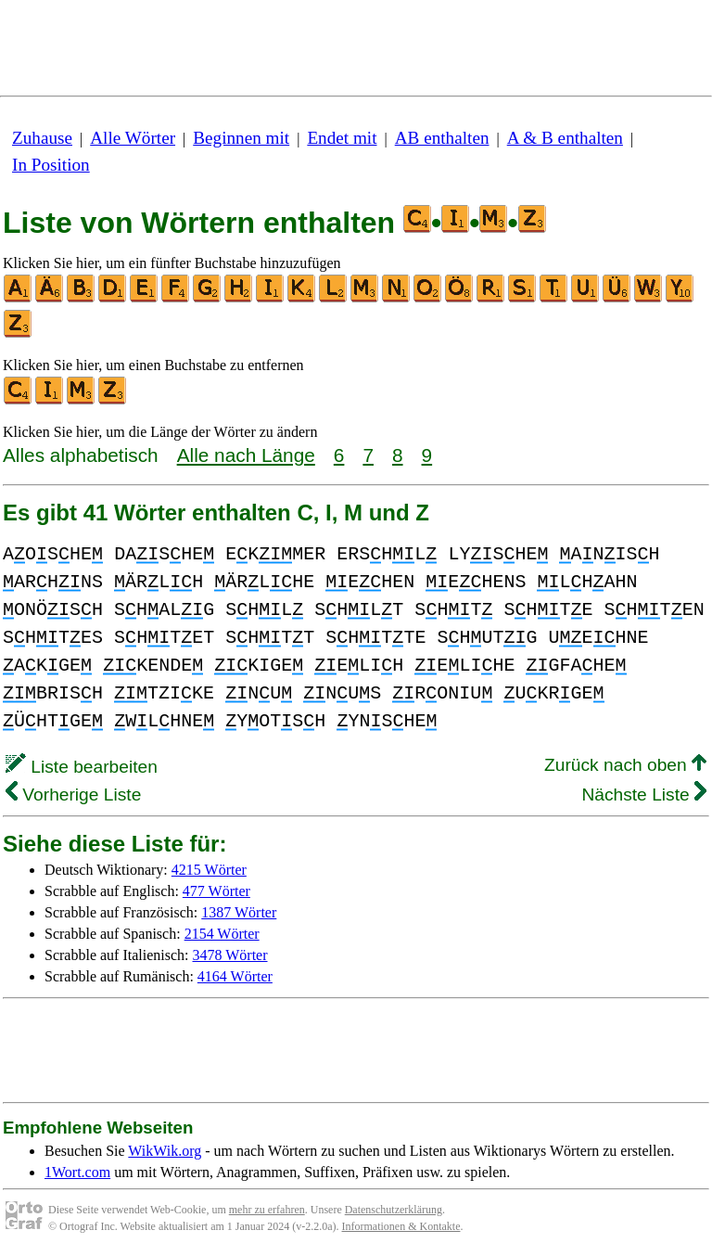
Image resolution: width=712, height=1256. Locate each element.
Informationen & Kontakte (401, 1226)
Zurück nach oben (625, 765)
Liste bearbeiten (82, 766)
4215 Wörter (209, 870)
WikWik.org (164, 1151)
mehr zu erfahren (267, 1209)
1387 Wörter (238, 912)
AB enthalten (442, 137)
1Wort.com (77, 1172)
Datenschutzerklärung (393, 1209)
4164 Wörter (235, 976)
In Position (51, 164)
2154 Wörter (222, 934)
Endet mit (341, 137)
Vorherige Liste (73, 794)
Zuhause (42, 137)
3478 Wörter (230, 955)
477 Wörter (216, 891)
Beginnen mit (241, 137)
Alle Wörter (132, 137)
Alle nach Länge (246, 455)
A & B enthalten (565, 137)
